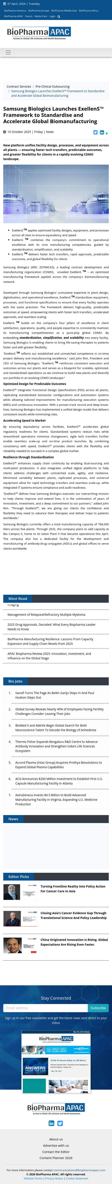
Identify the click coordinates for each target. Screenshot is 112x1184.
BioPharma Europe (38, 10)
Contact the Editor (56, 1152)
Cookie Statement (77, 1178)
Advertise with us (56, 1145)
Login (52, 16)
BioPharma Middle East (64, 10)
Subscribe (98, 1008)
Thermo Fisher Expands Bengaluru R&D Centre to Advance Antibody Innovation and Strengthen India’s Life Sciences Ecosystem (56, 746)
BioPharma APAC (13, 16)
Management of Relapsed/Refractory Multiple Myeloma (46, 617)
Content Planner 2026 (56, 1158)
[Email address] (45, 1008)
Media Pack (41, 16)
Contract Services (19, 86)
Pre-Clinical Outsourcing (52, 86)
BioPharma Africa (88, 10)
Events (28, 16)
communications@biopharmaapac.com (79, 1170)
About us (56, 1139)
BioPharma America (15, 10)
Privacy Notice (54, 1178)
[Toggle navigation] (8, 52)
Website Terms (33, 1178)
